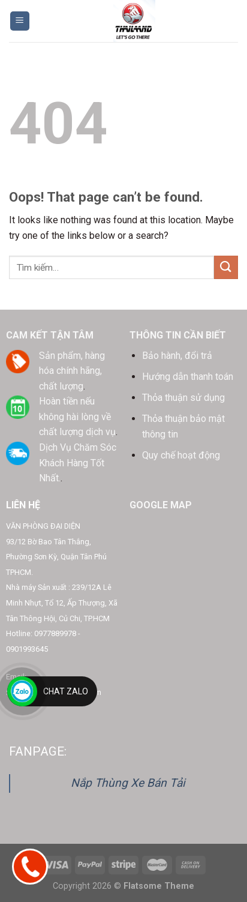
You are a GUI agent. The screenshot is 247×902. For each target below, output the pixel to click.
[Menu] (20, 21)
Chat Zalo (65, 691)
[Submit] (226, 267)
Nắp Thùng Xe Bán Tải (128, 783)
